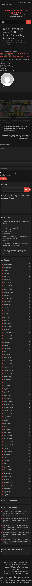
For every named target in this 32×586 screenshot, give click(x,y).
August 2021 (7, 304)
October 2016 (7, 485)
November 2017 (8, 445)
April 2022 (6, 279)
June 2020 (6, 348)
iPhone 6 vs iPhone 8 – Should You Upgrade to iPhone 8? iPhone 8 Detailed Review (15, 128)
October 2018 (7, 410)
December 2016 (8, 479)
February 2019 (7, 398)
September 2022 (8, 264)
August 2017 (7, 454)
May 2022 (6, 276)
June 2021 (6, 311)
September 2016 (8, 488)
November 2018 (8, 407)
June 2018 (6, 423)
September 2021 (8, 301)
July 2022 (6, 270)
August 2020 (7, 342)
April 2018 (6, 429)
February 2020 (7, 360)
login (4, 2)
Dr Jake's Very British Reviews (16, 11)
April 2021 (6, 317)
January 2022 (7, 289)
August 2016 (7, 492)
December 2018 (8, 404)
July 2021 (6, 307)
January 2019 (7, 401)
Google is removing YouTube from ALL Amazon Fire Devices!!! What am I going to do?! (15, 136)
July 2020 (6, 345)
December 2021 (8, 292)
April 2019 (6, 392)
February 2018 (7, 435)
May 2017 (6, 463)
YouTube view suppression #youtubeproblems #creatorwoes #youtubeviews (12, 229)
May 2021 (6, 314)
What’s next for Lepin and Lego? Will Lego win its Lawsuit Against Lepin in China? (15, 520)
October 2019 (7, 373)
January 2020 (7, 364)
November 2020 (8, 332)
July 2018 (6, 420)
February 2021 (7, 323)
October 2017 (7, 448)
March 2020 (7, 357)
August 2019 (7, 379)
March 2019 (7, 395)
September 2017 (8, 451)
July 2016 (6, 495)
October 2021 (7, 298)
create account (7, 4)
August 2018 (7, 417)
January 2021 (7, 326)
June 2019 (6, 385)
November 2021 (8, 295)
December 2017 (8, 442)
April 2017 (6, 467)
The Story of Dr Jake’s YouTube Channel (16, 562)
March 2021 (7, 320)
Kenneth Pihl (6, 539)
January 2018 (7, 438)
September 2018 (8, 414)
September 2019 (8, 376)
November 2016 (8, 482)
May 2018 (6, 426)
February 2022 (7, 286)
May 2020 (6, 351)
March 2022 (7, 283)
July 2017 (6, 457)
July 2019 (6, 382)
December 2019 (8, 367)
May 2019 (6, 389)
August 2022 (7, 267)
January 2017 (7, 476)
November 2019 (8, 370)
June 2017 (6, 460)
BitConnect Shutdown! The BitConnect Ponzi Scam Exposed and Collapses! (14, 513)
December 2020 (8, 329)
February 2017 (7, 473)
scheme (5, 511)
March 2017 (7, 470)
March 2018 (7, 432)
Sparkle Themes (23, 573)
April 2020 (6, 354)
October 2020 (7, 336)
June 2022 (6, 273)
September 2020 (8, 339)
